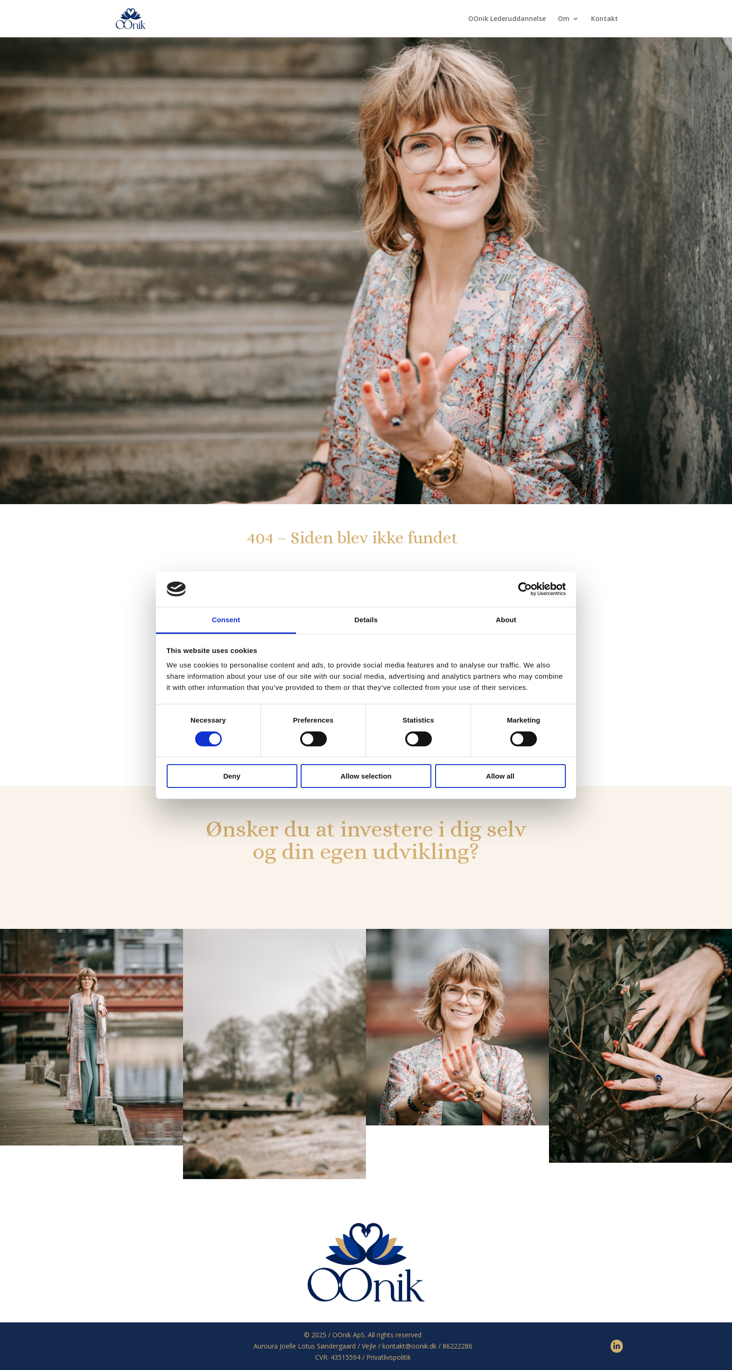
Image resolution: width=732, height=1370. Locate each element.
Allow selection (365, 776)
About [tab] (506, 620)
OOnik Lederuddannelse (507, 19)
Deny (231, 776)
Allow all (500, 776)
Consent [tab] (226, 620)
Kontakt (604, 19)
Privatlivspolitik (388, 1357)
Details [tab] (366, 620)
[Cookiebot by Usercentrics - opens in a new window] (525, 589)
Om (564, 19)
